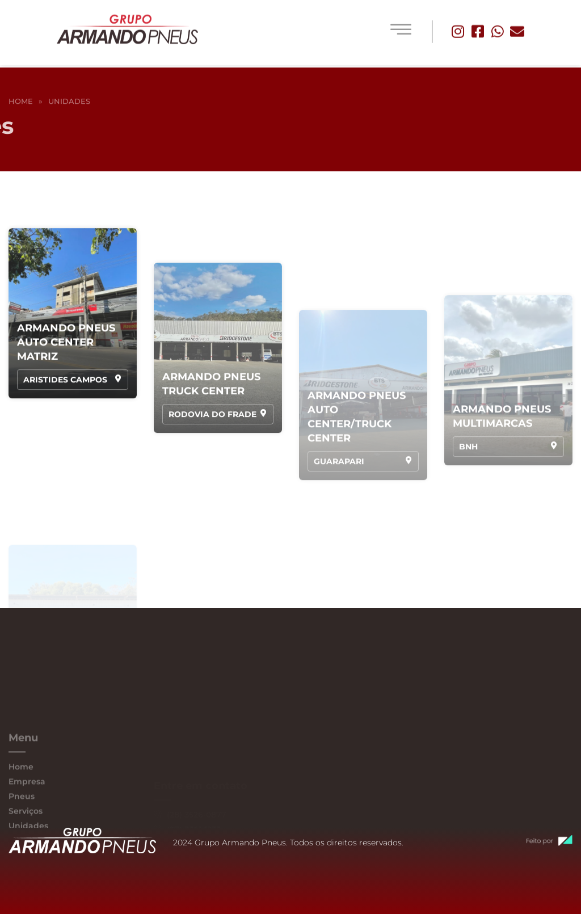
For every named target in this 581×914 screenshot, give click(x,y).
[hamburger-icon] (401, 25)
